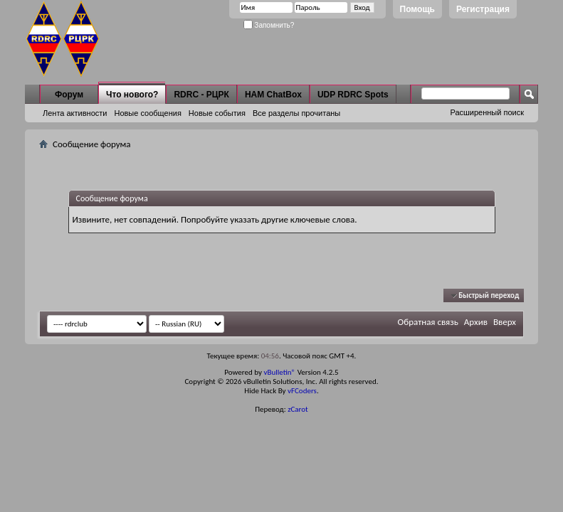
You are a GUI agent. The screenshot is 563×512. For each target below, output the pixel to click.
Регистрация (483, 9)
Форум (69, 95)
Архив (476, 321)
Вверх (504, 321)
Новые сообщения (147, 113)
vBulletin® (279, 372)
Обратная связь (428, 321)
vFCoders (302, 390)
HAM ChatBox (273, 95)
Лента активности (75, 113)
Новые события (217, 113)
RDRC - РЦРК (201, 95)
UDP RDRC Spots (353, 95)
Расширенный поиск (487, 112)
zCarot (298, 409)
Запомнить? (269, 25)
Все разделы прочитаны (296, 113)
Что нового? (132, 95)
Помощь (417, 9)
